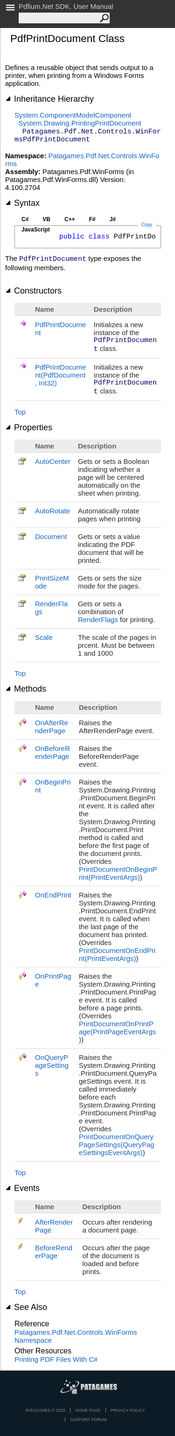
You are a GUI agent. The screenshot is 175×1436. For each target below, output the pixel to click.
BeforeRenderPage (53, 1252)
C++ (69, 219)
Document (51, 536)
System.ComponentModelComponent (72, 115)
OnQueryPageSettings (52, 1065)
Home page (87, 1410)
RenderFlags (98, 619)
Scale (44, 637)
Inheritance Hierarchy (49, 99)
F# (92, 219)
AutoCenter (52, 461)
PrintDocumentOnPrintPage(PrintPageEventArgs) (117, 1032)
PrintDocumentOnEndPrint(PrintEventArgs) (117, 954)
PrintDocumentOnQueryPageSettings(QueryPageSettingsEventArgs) (116, 1144)
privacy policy (128, 1410)
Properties (28, 427)
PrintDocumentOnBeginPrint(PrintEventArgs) (118, 873)
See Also (26, 1307)
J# (113, 219)
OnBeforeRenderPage (52, 752)
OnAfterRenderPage (51, 727)
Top (20, 412)
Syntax (22, 203)
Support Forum (88, 1419)
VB (46, 219)
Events (22, 1188)
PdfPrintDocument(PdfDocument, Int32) (60, 375)
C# (24, 219)
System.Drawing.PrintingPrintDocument (79, 123)
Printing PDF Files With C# (56, 1359)
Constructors (33, 290)
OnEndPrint (53, 895)
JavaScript (35, 229)
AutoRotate (52, 511)
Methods (25, 688)
